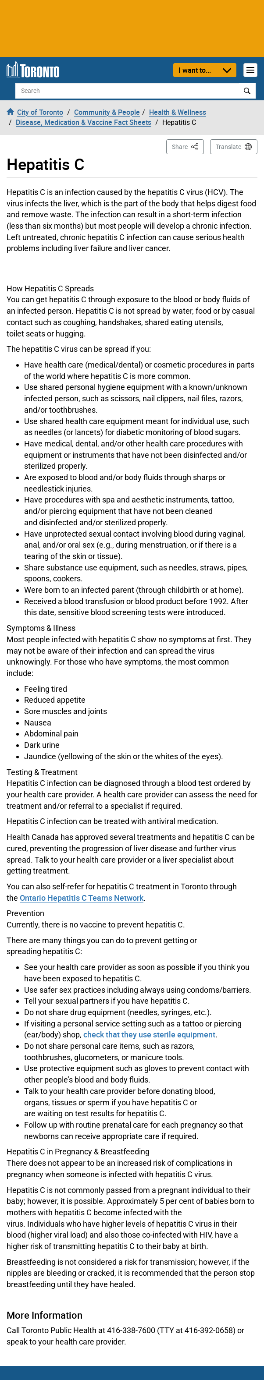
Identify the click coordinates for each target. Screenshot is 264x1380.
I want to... (194, 70)
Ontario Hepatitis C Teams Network (81, 897)
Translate (228, 146)
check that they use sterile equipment (149, 1034)
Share (188, 146)
